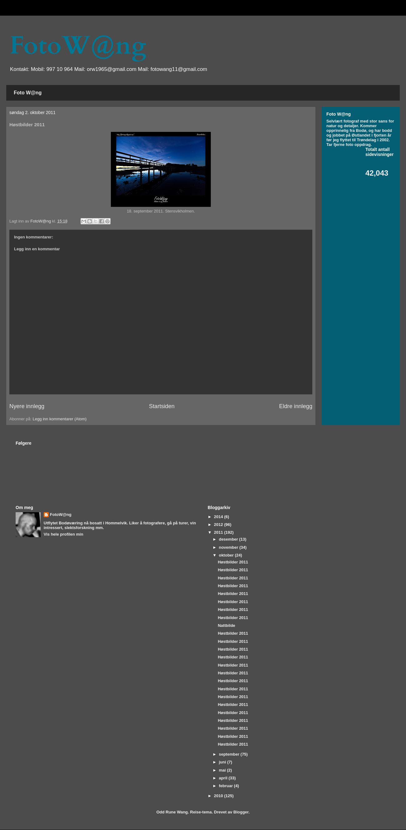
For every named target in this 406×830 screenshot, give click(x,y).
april (224, 778)
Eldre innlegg (295, 406)
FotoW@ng (77, 45)
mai (223, 770)
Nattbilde (226, 625)
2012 (219, 524)
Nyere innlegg (26, 406)
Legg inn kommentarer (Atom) (59, 419)
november (229, 547)
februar (226, 785)
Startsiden (162, 406)
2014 (219, 516)
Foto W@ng (28, 92)
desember (229, 539)
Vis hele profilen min (63, 534)
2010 (219, 795)
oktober (227, 555)
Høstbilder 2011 (233, 562)
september (229, 754)
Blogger (240, 812)
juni (223, 762)
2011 (219, 532)
